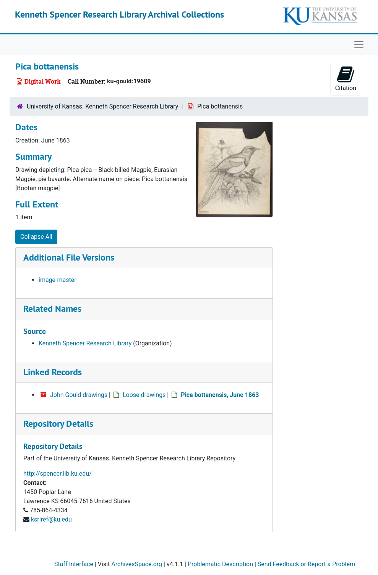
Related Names (52, 308)
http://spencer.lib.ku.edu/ (57, 473)
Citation (345, 78)
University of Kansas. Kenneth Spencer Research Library (102, 106)
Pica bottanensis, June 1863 (220, 394)
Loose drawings (144, 394)
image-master (57, 279)
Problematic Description (220, 564)
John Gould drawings (78, 394)
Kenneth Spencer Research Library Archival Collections (119, 14)
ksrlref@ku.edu (51, 519)
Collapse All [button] (36, 236)
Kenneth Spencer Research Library (85, 343)
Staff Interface (73, 564)
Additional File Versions (68, 257)
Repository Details (58, 423)
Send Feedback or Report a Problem (306, 564)
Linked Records (52, 372)
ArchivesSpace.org (136, 564)
